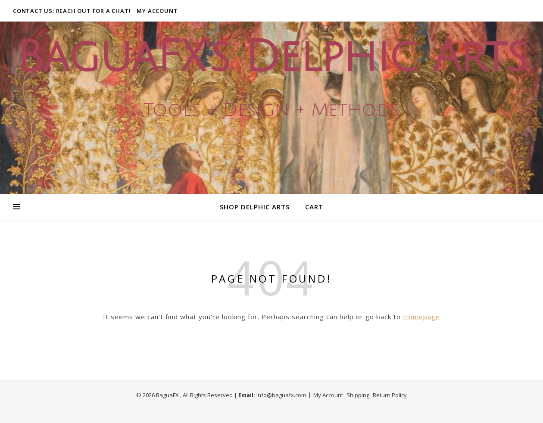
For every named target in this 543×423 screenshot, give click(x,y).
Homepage (421, 316)
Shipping (357, 395)
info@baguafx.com (281, 395)
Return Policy (390, 395)
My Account (157, 11)
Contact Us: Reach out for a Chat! (72, 11)
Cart (314, 206)
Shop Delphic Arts (255, 206)
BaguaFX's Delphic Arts (271, 57)
